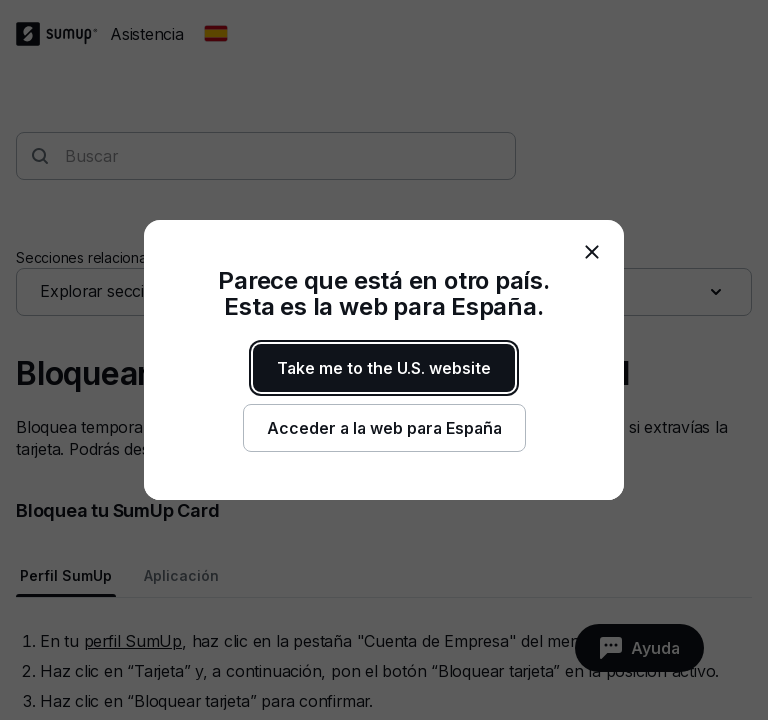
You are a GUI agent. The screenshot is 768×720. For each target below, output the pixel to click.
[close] (592, 252)
